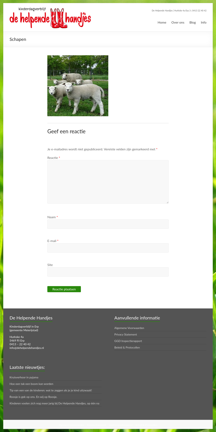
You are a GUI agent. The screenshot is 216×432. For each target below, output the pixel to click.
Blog (192, 22)
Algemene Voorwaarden (129, 328)
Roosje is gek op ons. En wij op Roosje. (33, 396)
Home (162, 22)
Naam (52, 217)
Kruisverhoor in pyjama (24, 377)
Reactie (53, 158)
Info (204, 22)
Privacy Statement (125, 334)
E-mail (53, 241)
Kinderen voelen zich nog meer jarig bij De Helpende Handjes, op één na (54, 403)
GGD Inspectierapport (128, 341)
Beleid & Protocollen (127, 347)
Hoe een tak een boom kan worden (31, 383)
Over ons (177, 22)
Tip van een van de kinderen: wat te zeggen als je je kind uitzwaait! (51, 390)
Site (50, 265)
